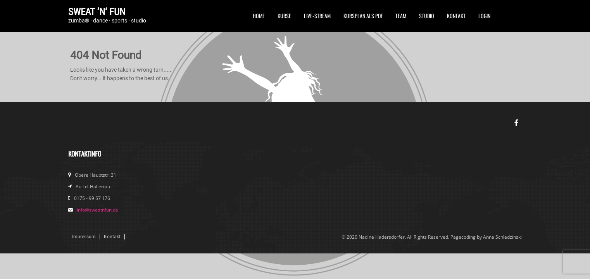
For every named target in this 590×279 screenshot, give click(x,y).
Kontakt (456, 16)
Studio (426, 16)
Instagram (516, 18)
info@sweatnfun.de (97, 210)
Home (259, 16)
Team (400, 16)
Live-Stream (317, 16)
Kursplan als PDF (363, 16)
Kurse (284, 16)
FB (503, 18)
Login (484, 16)
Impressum (84, 236)
